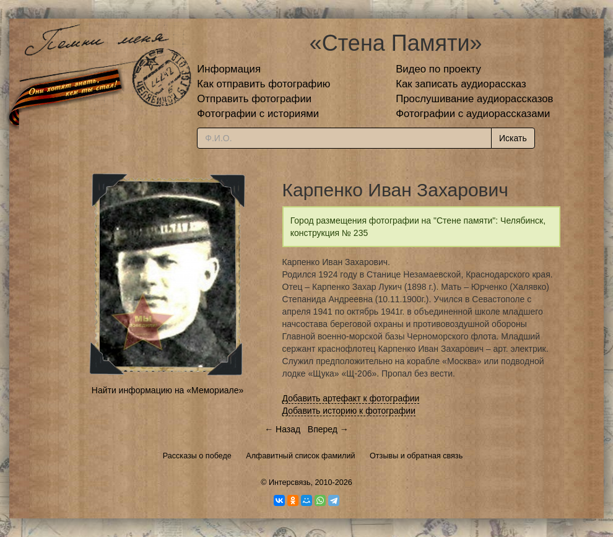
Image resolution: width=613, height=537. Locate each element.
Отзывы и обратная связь (416, 456)
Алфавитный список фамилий (300, 456)
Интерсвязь (290, 482)
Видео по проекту (438, 69)
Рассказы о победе (197, 456)
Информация (229, 69)
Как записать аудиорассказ (461, 84)
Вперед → (328, 429)
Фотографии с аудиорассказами (473, 114)
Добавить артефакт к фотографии (351, 398)
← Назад (282, 429)
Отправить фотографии (254, 99)
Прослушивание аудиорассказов (474, 99)
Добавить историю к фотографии (349, 411)
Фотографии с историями (258, 114)
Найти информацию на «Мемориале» (167, 390)
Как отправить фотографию (263, 84)
